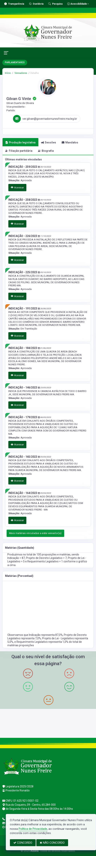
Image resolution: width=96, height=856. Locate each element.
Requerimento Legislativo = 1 (45, 561)
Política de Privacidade (33, 829)
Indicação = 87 (16, 557)
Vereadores (20, 73)
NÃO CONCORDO (52, 842)
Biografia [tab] (46, 150)
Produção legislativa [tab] (20, 142)
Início (8, 73)
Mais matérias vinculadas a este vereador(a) (35, 533)
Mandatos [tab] (70, 142)
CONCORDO (22, 842)
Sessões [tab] (48, 142)
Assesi (34, 850)
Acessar (17, 187)
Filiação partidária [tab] (18, 150)
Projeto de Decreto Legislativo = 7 (46, 557)
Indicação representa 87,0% (46, 634)
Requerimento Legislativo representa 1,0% (42, 641)
